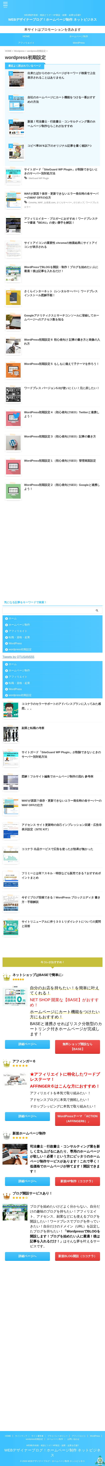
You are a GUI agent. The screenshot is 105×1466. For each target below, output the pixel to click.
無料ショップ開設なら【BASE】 (77, 1197)
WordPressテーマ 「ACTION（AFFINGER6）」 (77, 1272)
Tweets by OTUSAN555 (20, 811)
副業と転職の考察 (34, 882)
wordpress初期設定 (20, 803)
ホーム (13, 772)
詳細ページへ (27, 1195)
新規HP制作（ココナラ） (78, 1337)
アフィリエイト (26, 42)
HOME (26, 36)
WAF (51, 246)
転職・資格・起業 (19, 791)
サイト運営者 (37, 1436)
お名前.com (62, 246)
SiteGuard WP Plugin (49, 213)
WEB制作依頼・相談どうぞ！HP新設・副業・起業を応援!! (52, 1445)
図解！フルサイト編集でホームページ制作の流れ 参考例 (59, 929)
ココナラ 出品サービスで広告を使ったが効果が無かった (59, 1001)
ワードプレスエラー (51, 250)
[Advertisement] (52, 717)
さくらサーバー (79, 246)
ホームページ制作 (78, 36)
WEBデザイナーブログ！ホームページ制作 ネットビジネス (52, 19)
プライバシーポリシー (58, 1436)
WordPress (79, 42)
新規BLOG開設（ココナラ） (77, 1414)
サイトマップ (21, 1436)
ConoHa (42, 246)
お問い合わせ (73, 1439)
